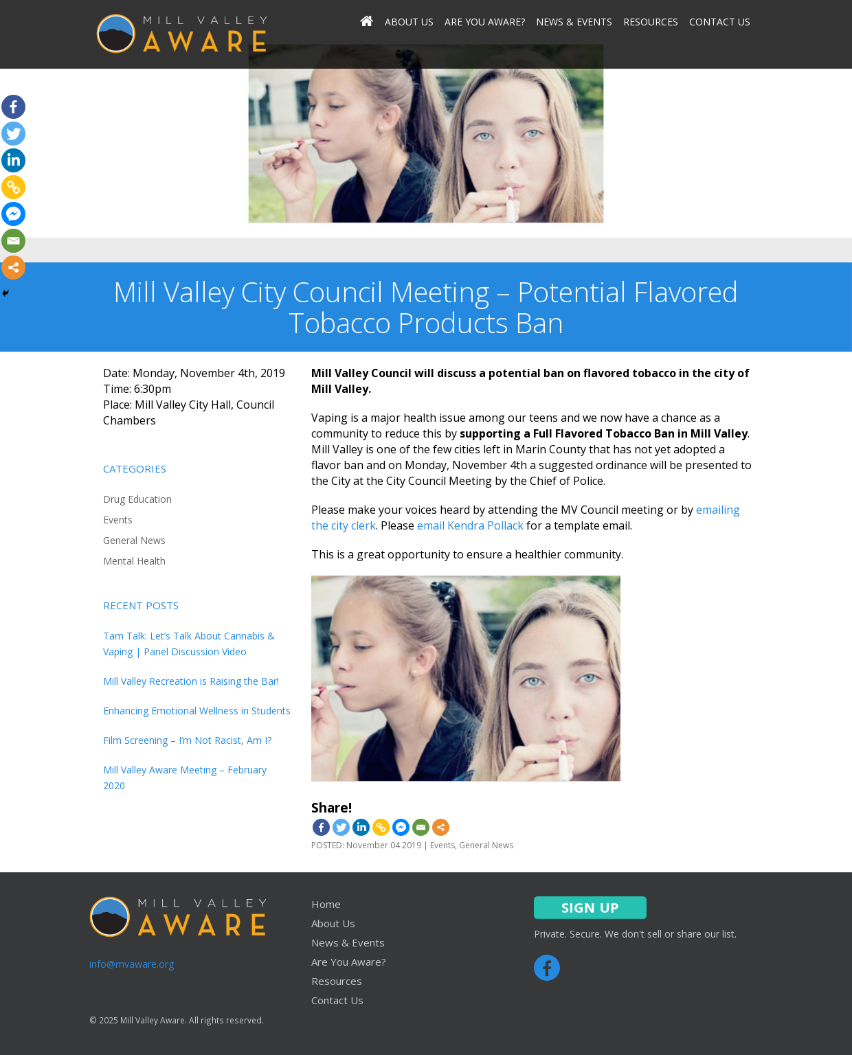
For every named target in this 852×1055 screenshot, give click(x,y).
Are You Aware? (485, 22)
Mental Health (134, 560)
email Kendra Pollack (470, 525)
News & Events (574, 22)
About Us (409, 22)
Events (118, 519)
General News (134, 540)
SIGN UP (590, 907)
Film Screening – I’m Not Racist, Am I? (187, 740)
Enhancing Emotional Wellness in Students (197, 710)
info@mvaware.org (131, 964)
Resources (650, 22)
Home (326, 904)
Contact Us (719, 22)
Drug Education (137, 499)
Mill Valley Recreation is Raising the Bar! (191, 681)
